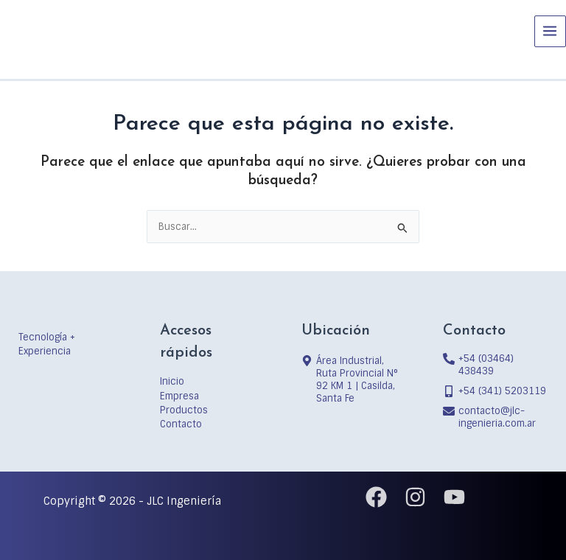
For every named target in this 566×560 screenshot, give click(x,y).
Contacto (181, 424)
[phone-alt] (495, 364)
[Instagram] (415, 497)
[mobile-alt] (494, 391)
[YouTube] (454, 497)
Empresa (179, 396)
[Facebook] (376, 497)
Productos (184, 410)
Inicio (172, 381)
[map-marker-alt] (353, 379)
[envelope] (495, 417)
